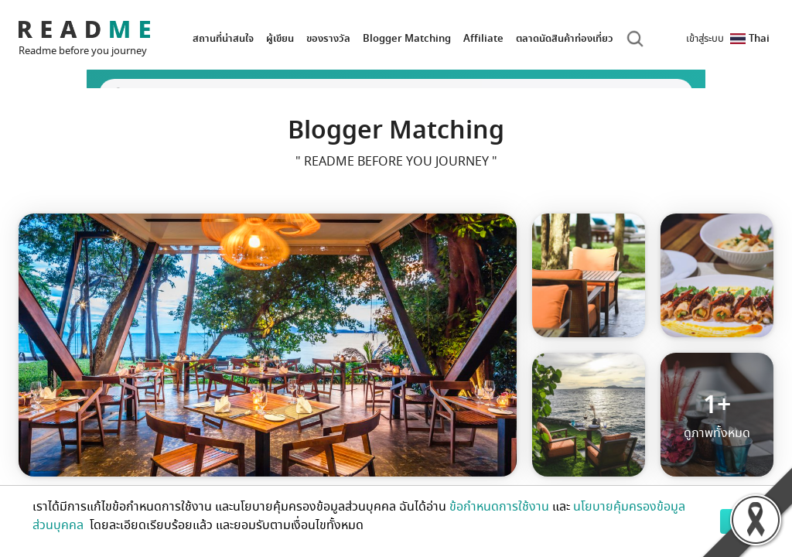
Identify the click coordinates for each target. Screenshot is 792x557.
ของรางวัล (328, 38)
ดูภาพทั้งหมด (717, 415)
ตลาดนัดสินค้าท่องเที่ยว (564, 38)
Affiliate (483, 38)
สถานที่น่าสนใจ (223, 38)
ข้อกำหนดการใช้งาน (499, 506)
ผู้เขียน (280, 38)
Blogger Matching (407, 38)
